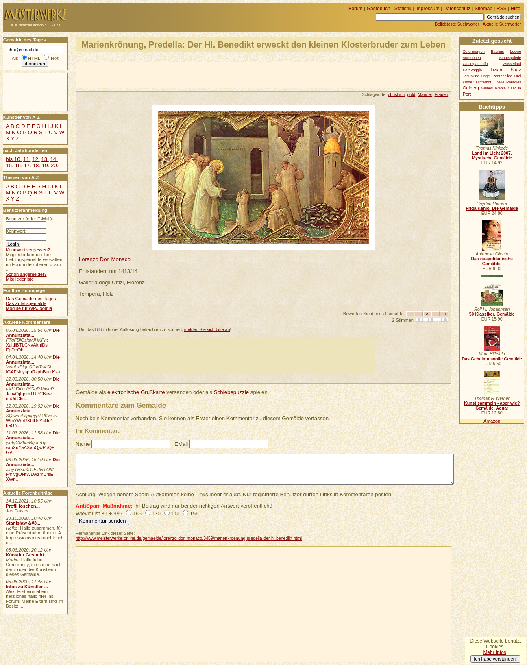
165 (137, 513)
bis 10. (14, 159)
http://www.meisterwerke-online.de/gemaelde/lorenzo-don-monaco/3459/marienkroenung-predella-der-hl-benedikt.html (189, 538)
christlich (396, 94)
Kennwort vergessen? (28, 249)
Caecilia (514, 88)
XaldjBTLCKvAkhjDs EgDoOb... (27, 347)
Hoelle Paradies (507, 82)
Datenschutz (457, 8)
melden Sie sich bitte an (207, 329)
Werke (500, 88)
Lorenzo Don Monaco (105, 259)
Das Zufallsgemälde (26, 303)
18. (36, 165)
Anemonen (472, 58)
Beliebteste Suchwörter (457, 24)
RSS (502, 8)
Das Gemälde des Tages (31, 298)
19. (45, 165)
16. (18, 165)
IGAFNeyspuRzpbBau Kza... (35, 371)
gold (411, 94)
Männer (425, 94)
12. (35, 159)
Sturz (515, 69)
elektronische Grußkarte (136, 392)
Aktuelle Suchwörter (502, 24)
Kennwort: (16, 231)
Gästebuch (378, 8)
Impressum (428, 8)
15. (9, 165)
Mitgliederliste (20, 279)
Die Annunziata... (33, 333)
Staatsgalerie (510, 58)
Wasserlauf (512, 64)
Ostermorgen (474, 52)
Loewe (515, 52)
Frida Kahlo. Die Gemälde (492, 208)
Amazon (491, 421)
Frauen (441, 94)
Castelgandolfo (475, 64)
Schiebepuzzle (231, 392)
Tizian (496, 69)
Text (54, 58)
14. (53, 159)
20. (54, 165)
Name (83, 444)
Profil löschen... (23, 506)
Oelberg (471, 87)
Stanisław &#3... (23, 523)
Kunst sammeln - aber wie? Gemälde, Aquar (492, 405)
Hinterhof (483, 82)
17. (27, 165)
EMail (181, 444)
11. (26, 159)
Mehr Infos (494, 652)
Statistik (403, 8)
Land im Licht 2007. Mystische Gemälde (492, 155)
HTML (34, 58)
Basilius (497, 52)
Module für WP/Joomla (29, 308)
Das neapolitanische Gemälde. (492, 261)
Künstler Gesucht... (27, 554)
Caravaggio (472, 70)
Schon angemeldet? (26, 274)
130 (156, 513)
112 (175, 513)
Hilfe (515, 8)
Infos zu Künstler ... (27, 586)
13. (44, 159)
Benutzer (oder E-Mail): (29, 218)
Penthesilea (502, 76)
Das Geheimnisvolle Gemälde (492, 358)
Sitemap (483, 8)
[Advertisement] (171, 74)
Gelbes (487, 88)
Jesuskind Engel (477, 76)
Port (467, 94)
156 (193, 513)
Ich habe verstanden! (495, 658)
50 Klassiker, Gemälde (492, 314)
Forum (355, 8)
